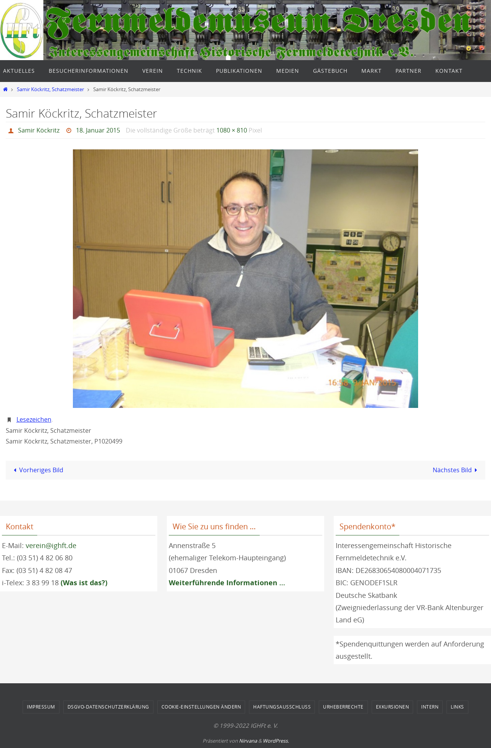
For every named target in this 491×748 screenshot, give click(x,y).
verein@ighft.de (51, 545)
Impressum (41, 707)
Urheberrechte (343, 707)
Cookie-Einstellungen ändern (201, 707)
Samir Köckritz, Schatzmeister (50, 89)
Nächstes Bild (456, 470)
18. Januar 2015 (98, 130)
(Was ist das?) (84, 583)
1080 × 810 (231, 130)
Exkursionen (392, 707)
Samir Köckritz (38, 130)
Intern (429, 707)
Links (457, 707)
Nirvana (248, 740)
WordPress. (276, 740)
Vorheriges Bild (37, 470)
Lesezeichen (33, 419)
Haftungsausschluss (282, 707)
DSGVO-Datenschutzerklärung (108, 707)
